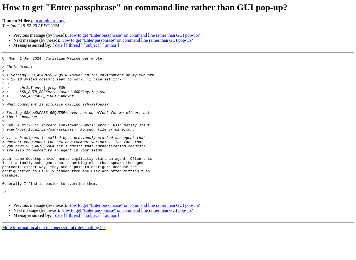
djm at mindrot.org (48, 20)
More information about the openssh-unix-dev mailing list (54, 255)
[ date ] (59, 45)
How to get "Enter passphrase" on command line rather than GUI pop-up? (134, 35)
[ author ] (111, 45)
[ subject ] (93, 45)
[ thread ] (74, 45)
